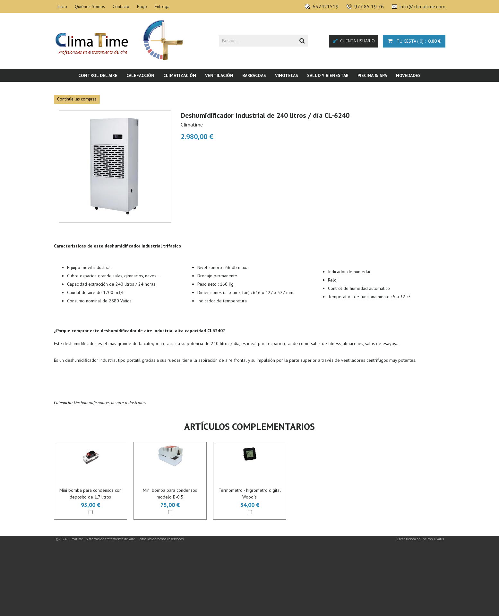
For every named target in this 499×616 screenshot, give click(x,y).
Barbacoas (254, 75)
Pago (142, 6)
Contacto (121, 6)
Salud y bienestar (327, 75)
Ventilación (219, 75)
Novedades (408, 75)
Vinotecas (286, 75)
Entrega (162, 6)
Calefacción (140, 75)
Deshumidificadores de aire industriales (110, 402)
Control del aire (97, 75)
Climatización (179, 75)
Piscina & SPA (372, 75)
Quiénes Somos (90, 6)
